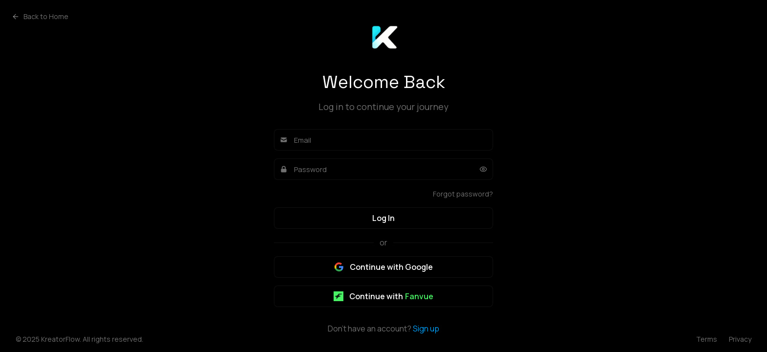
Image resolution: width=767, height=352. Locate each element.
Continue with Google (383, 267)
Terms (706, 339)
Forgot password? (463, 193)
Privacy (740, 339)
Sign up (426, 328)
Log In (383, 218)
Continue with (383, 296)
